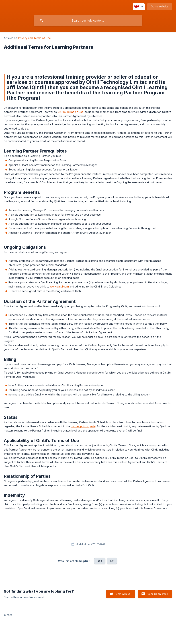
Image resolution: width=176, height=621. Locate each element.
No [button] (112, 560)
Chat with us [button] (123, 593)
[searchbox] (88, 20)
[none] (139, 6)
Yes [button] (100, 560)
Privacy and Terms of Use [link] (34, 37)
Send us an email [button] (158, 593)
